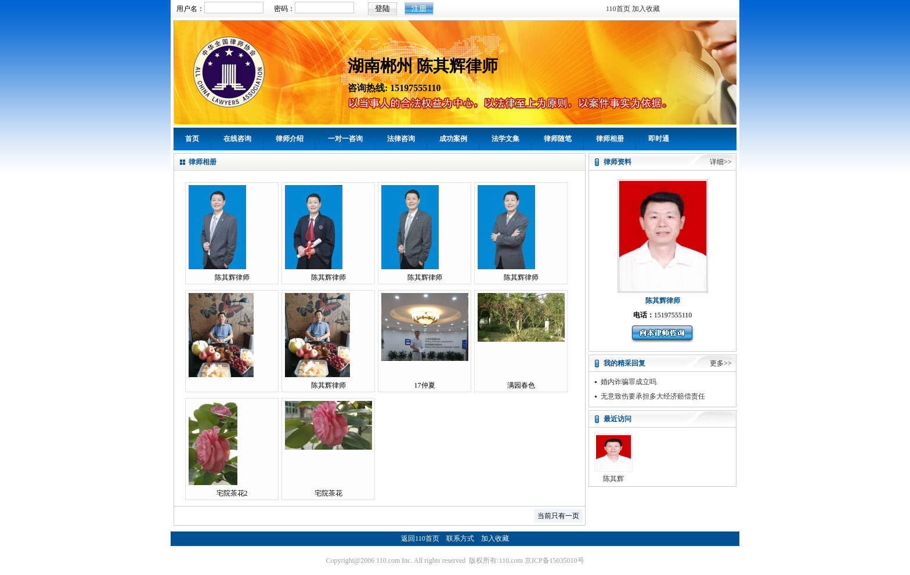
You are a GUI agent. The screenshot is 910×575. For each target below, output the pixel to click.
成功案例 (453, 139)
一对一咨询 (345, 139)
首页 (192, 139)
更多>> (721, 363)
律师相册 (610, 139)
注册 (419, 8)
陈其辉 (613, 479)
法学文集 (505, 139)
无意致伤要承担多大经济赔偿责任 (653, 396)
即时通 (658, 139)
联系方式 (460, 538)
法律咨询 (401, 139)
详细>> (721, 162)
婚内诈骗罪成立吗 (628, 382)
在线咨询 (237, 139)
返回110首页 (420, 538)
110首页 (618, 9)
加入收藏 (646, 9)
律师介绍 (290, 139)
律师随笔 (558, 139)
